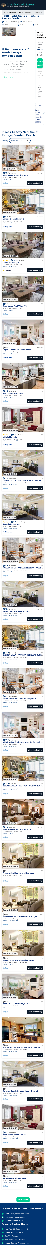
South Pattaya (13, 223)
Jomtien (11, 179)
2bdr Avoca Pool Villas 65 (14, 1135)
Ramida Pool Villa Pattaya (14, 1178)
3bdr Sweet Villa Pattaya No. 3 (16, 1004)
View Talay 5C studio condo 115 (17, 175)
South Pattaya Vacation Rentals (17, 1214)
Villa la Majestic (10, 437)
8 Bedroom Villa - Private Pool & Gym (20, 917)
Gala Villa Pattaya (11, 262)
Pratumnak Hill (13, 441)
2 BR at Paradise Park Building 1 (17, 611)
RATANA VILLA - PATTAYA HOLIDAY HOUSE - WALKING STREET (22, 569)
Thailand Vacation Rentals (14, 1221)
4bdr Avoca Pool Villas (13, 393)
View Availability (35, 183)
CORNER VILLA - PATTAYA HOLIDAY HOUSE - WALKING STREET (23, 482)
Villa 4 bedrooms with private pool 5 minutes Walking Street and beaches (20, 700)
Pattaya (5, 179)
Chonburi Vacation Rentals (15, 1217)
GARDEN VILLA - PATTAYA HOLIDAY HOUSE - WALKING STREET (23, 656)
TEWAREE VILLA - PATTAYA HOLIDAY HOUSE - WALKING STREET (23, 787)
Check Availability (40, 63)
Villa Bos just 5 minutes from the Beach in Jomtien (22, 743)
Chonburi (37, 12)
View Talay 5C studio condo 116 (17, 829)
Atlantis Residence (11, 524)
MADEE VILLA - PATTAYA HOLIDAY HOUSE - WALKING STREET (22, 1048)
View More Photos (9, 31)
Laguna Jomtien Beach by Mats (17, 350)
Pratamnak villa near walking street (19, 873)
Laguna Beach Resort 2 (13, 219)
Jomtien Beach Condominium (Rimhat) (20, 1091)
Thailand (27, 12)
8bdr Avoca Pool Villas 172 (15, 306)
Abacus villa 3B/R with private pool (18, 960)
